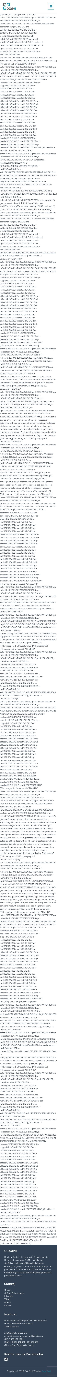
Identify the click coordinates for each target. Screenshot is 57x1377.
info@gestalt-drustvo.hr (16, 1332)
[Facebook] (6, 1359)
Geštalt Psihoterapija (14, 1293)
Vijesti (7, 1299)
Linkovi (7, 1302)
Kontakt (8, 1305)
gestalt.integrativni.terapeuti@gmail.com (23, 1335)
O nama (8, 1289)
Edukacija (8, 1296)
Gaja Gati (46, 1371)
